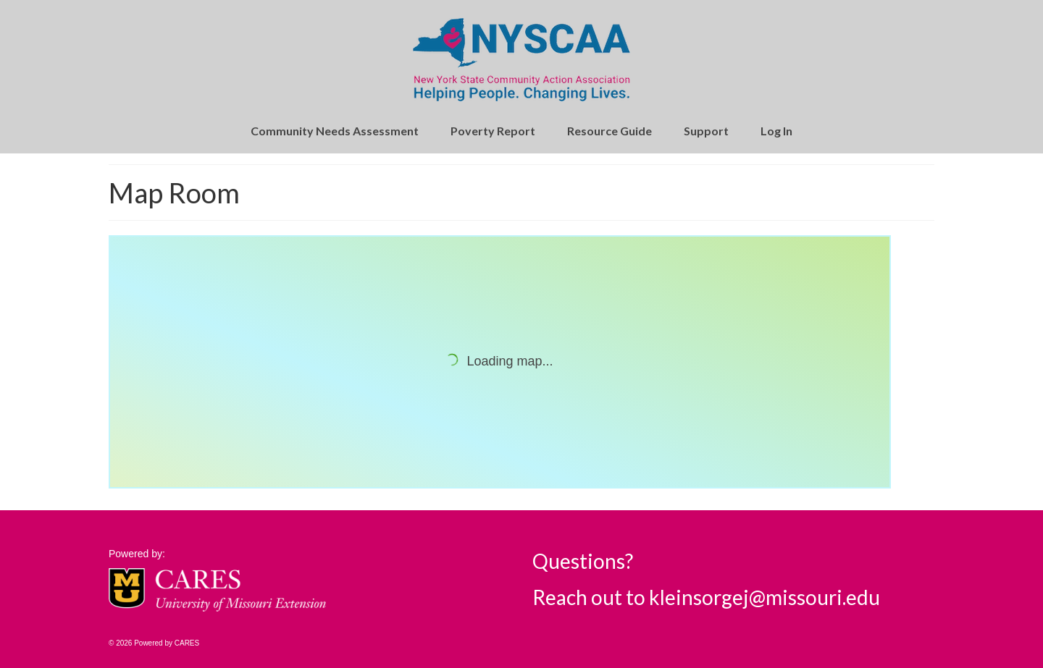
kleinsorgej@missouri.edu (764, 597)
